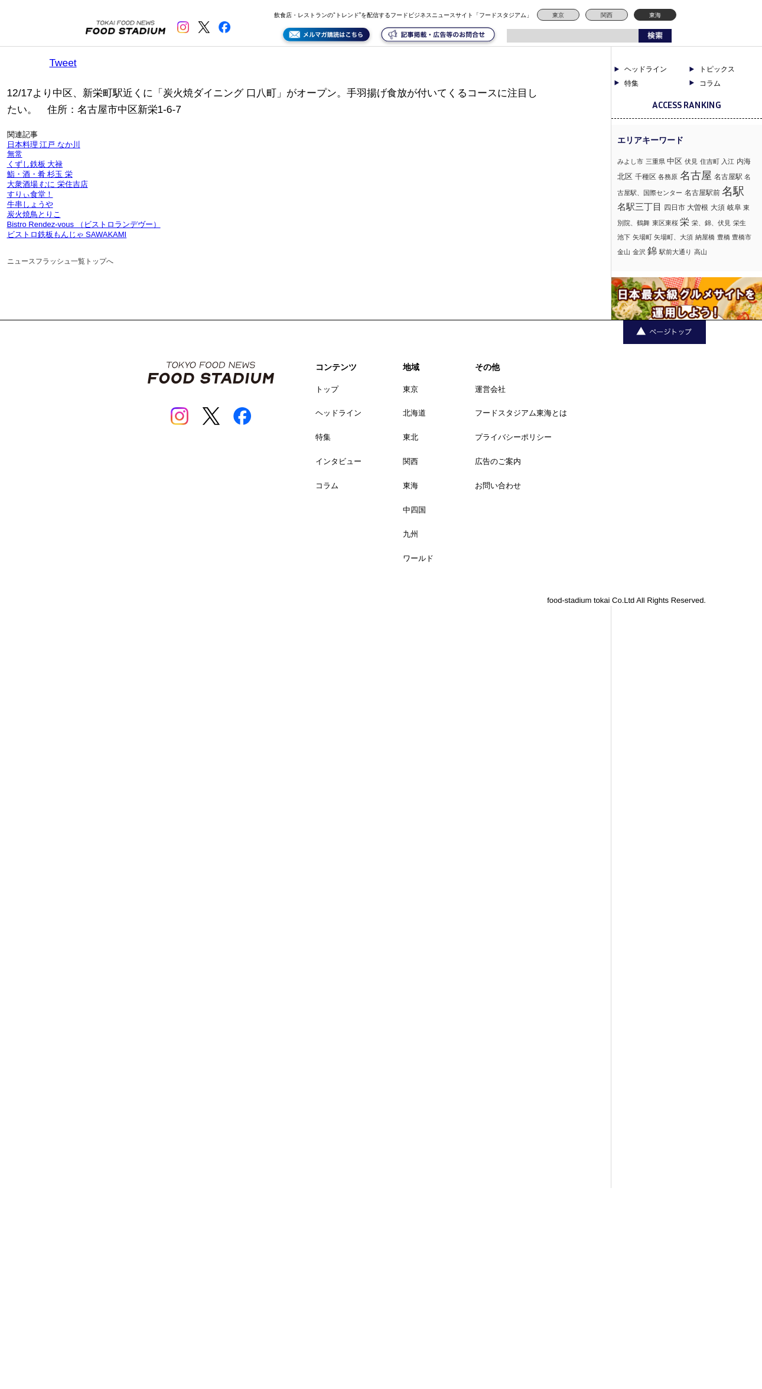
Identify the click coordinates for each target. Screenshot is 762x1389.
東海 (655, 15)
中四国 (414, 509)
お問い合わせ (498, 485)
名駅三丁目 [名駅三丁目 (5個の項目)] (639, 207)
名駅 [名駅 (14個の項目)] (733, 191)
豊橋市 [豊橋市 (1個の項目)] (741, 237)
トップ (326, 389)
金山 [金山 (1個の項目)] (623, 251)
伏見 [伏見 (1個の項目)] (691, 161)
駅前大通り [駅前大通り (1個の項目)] (675, 251)
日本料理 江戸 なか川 (43, 144)
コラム (710, 83)
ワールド (418, 558)
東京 (558, 15)
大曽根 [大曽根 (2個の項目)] (697, 207)
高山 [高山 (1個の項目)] (700, 251)
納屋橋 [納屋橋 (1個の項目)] (705, 237)
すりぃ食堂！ (30, 194)
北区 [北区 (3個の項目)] (625, 176)
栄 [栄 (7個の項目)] (684, 221)
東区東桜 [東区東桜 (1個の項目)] (665, 222)
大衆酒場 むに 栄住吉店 (47, 184)
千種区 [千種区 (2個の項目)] (645, 177)
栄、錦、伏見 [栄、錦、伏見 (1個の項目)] (711, 222)
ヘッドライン (645, 69)
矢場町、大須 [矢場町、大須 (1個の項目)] (673, 237)
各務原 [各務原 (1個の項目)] (668, 176)
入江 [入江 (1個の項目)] (727, 161)
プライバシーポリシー (513, 437)
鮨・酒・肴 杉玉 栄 (40, 174)
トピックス (717, 69)
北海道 (414, 412)
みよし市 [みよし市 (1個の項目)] (630, 161)
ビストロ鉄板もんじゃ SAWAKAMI (67, 234)
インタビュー (338, 461)
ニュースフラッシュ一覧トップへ (60, 261)
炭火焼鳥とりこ (34, 214)
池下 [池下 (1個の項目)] (623, 237)
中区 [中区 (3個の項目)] (674, 161)
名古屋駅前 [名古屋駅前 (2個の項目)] (702, 193)
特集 (631, 83)
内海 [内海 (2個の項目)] (744, 161)
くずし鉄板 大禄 (35, 164)
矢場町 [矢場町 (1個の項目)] (642, 237)
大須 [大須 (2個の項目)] (718, 207)
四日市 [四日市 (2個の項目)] (674, 207)
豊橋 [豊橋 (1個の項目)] (723, 237)
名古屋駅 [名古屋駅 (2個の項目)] (728, 177)
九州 (410, 534)
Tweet (63, 63)
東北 (410, 437)
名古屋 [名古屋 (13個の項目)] (696, 175)
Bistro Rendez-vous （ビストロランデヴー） (84, 224)
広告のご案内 (498, 461)
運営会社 (490, 389)
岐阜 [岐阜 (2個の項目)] (734, 207)
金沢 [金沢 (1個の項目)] (639, 251)
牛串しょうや (30, 204)
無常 (14, 154)
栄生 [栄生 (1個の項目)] (739, 222)
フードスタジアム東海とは (521, 412)
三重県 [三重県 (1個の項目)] (655, 161)
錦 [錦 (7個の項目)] (652, 250)
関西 (607, 15)
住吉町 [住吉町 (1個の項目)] (709, 161)
